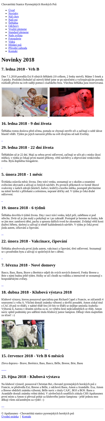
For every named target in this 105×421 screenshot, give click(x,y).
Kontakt (13, 51)
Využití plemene (17, 29)
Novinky (13, 13)
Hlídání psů (14, 44)
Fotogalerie (14, 38)
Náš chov (13, 16)
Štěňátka (13, 22)
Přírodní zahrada (17, 48)
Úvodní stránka (10, 416)
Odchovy (13, 25)
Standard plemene (18, 32)
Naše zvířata (15, 35)
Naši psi (13, 19)
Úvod (11, 10)
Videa (11, 41)
